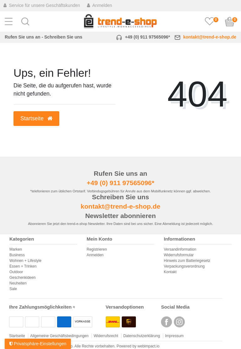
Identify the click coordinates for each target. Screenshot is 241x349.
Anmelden (95, 255)
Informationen (179, 239)
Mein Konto (99, 239)
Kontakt (170, 272)
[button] (25, 21)
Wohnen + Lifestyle (25, 260)
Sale (13, 289)
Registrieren (97, 249)
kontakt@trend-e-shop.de (209, 36)
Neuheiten (18, 283)
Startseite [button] (36, 118)
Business (17, 255)
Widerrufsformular (179, 255)
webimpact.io (148, 346)
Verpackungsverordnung (184, 266)
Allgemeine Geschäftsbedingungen (59, 336)
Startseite (17, 336)
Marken (15, 249)
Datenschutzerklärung (141, 336)
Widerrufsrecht (106, 336)
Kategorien (21, 239)
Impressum (174, 336)
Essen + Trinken (22, 266)
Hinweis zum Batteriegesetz (187, 260)
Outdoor (16, 272)
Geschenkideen (22, 277)
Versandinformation (180, 249)
